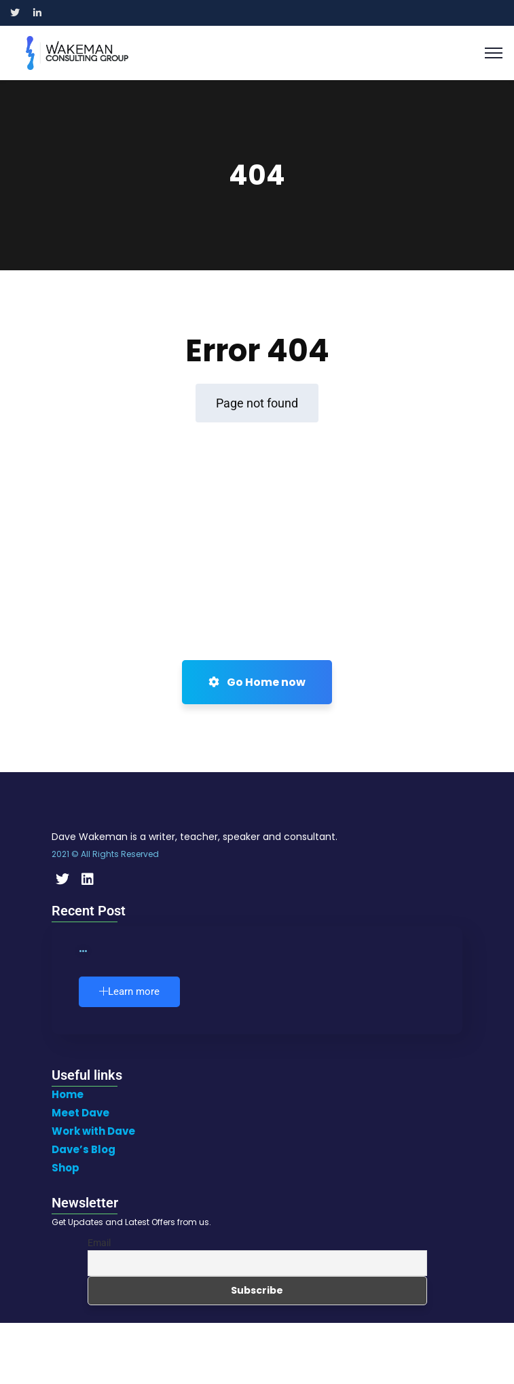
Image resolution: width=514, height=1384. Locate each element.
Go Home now (257, 682)
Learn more (129, 991)
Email (99, 1242)
